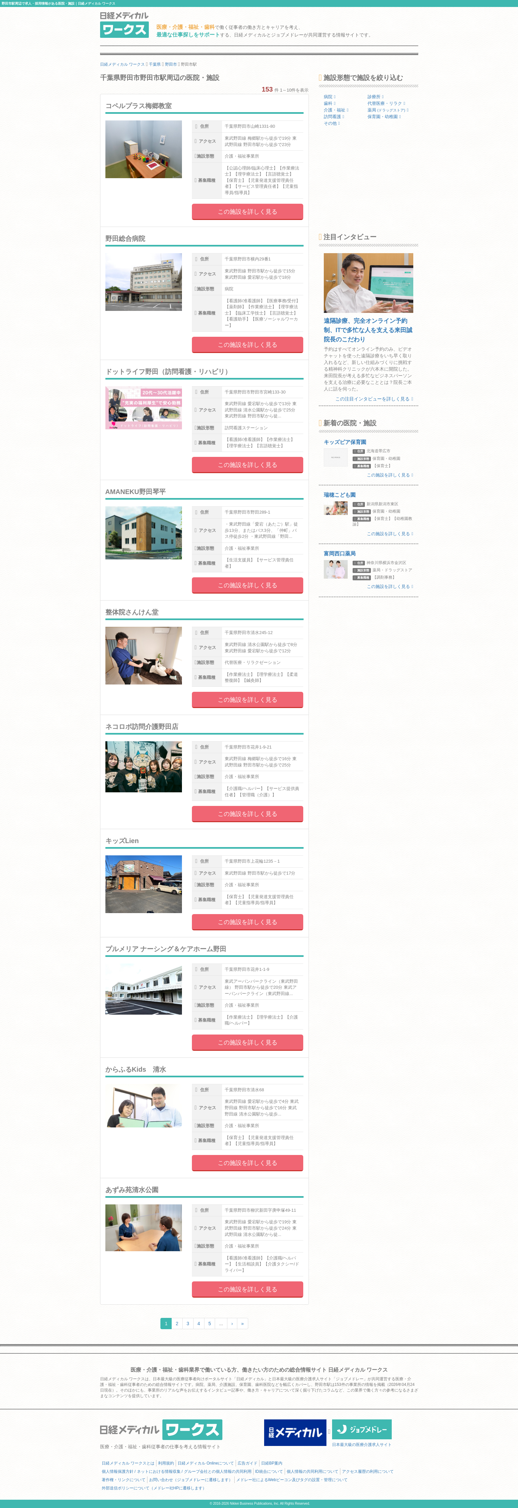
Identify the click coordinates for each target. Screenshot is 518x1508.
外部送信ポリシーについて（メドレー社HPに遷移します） (154, 1488)
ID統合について (269, 1471)
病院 (330, 96)
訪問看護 (334, 116)
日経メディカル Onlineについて (206, 1463)
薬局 (388, 110)
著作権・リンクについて (123, 1479)
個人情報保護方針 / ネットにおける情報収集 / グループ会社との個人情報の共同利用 (177, 1471)
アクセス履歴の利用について (368, 1471)
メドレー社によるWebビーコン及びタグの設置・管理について (292, 1479)
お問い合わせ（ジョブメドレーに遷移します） (191, 1479)
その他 (332, 123)
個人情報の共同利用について (312, 1471)
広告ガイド (248, 1463)
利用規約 (166, 1463)
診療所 (376, 96)
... (221, 1323)
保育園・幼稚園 (384, 116)
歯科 (330, 103)
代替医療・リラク (386, 103)
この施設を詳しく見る (247, 211)
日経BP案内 (271, 1463)
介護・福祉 (336, 110)
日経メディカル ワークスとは (128, 1463)
